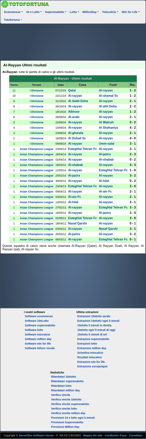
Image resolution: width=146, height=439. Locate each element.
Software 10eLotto (37, 320)
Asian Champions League (36, 149)
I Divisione (36, 90)
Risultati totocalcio (89, 357)
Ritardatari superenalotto (67, 381)
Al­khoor (73, 111)
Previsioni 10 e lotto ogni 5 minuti (73, 417)
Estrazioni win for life (91, 361)
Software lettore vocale (40, 348)
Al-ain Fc (105, 191)
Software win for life (38, 343)
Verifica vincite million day (68, 413)
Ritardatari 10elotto (63, 376)
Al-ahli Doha (108, 106)
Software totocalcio (37, 334)
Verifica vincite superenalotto (70, 404)
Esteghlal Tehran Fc (82, 149)
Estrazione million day (91, 348)
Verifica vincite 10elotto (66, 399)
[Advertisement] (73, 41)
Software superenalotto (40, 325)
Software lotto (34, 329)
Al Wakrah (106, 122)
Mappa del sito (92, 435)
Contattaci (135, 435)
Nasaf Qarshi (77, 223)
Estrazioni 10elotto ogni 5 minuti (98, 320)
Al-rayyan (106, 90)
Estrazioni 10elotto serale (93, 316)
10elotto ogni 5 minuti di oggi (96, 329)
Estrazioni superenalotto (93, 339)
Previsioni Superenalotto (67, 422)
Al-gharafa (75, 133)
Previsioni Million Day (65, 426)
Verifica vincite (60, 394)
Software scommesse (39, 316)
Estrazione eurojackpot (92, 366)
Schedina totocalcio (90, 352)
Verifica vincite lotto (64, 408)
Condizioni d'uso (116, 435)
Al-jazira (105, 154)
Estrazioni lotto (87, 343)
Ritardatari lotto (61, 385)
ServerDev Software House (36, 435)
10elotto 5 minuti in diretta (94, 325)
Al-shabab (106, 159)
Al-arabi (73, 117)
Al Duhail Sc (77, 138)
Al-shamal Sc (108, 95)
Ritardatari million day (65, 390)
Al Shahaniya (108, 127)
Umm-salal (106, 143)
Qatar (72, 90)
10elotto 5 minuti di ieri (92, 334)
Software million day (38, 339)
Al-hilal (104, 180)
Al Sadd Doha (78, 101)
